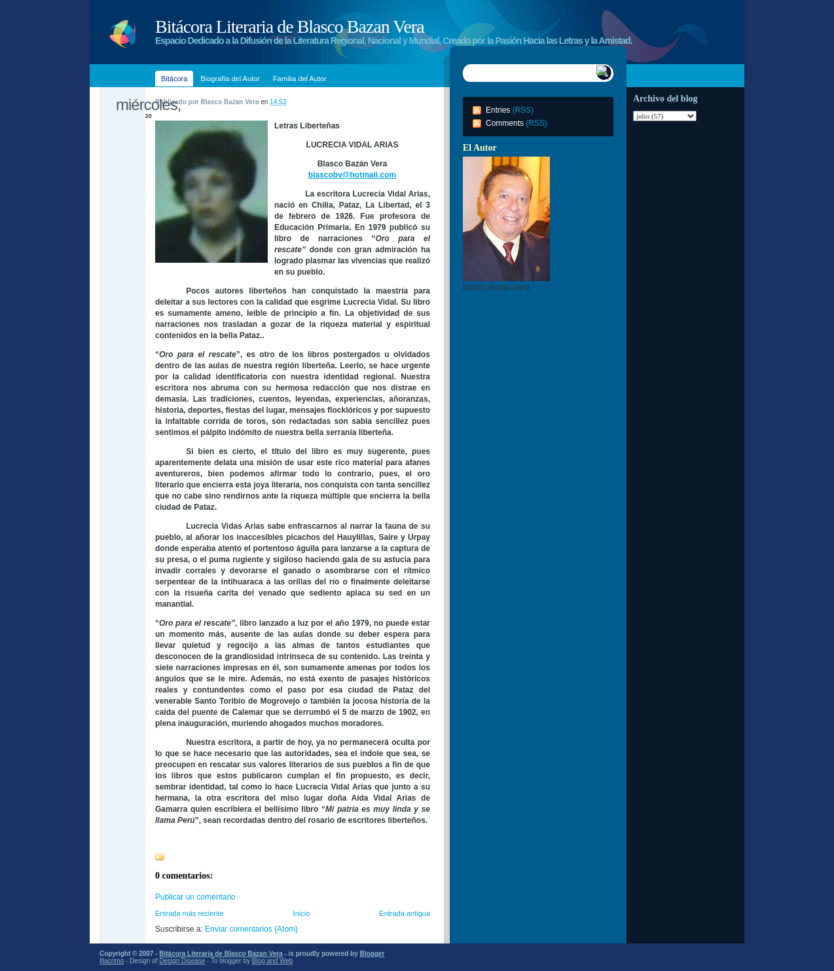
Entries (498, 110)
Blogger (372, 953)
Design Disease (182, 960)
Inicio (301, 913)
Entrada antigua (404, 913)
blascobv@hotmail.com (352, 175)
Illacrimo (112, 960)
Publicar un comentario (195, 897)
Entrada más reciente (189, 913)
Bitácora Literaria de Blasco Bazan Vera (289, 26)
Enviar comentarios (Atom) (251, 929)
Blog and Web (272, 960)
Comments (505, 123)
